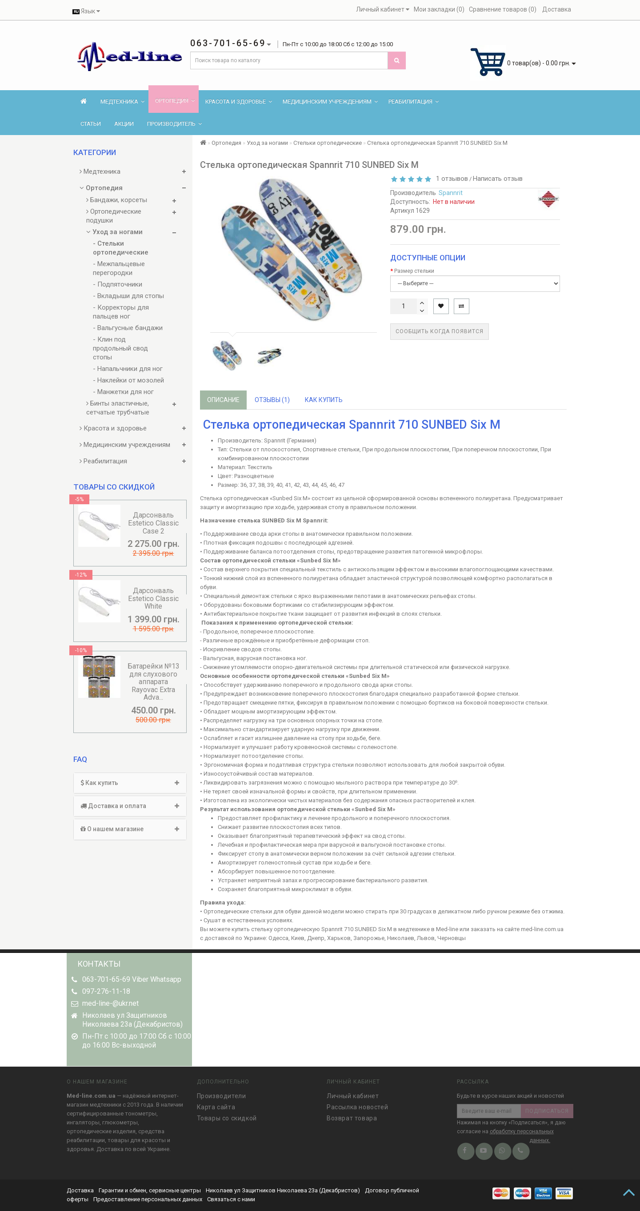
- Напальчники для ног (128, 369)
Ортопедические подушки (113, 215)
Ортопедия (175, 100)
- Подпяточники (117, 284)
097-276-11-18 (106, 991)
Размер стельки (414, 271)
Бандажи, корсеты (116, 200)
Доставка (81, 1190)
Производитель (174, 123)
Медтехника (122, 101)
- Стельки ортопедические (120, 247)
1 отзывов (450, 179)
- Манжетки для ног (123, 392)
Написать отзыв (498, 179)
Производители (221, 1092)
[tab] (130, 783)
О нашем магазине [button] (130, 829)
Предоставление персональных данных (147, 1199)
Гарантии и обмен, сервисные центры (150, 1190)
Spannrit (451, 192)
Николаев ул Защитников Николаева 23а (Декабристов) (283, 1190)
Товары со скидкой (227, 1115)
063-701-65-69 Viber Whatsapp (131, 979)
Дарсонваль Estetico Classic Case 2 (153, 523)
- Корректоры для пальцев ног (121, 311)
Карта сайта (216, 1103)
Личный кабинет (353, 1092)
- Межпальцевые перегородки (119, 268)
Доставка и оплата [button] (130, 805)
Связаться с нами (231, 1199)
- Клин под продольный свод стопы (120, 348)
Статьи (90, 123)
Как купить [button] (130, 782)
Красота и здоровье (238, 101)
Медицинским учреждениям (330, 101)
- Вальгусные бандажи (128, 328)
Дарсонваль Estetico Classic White (153, 598)
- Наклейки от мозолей (128, 380)
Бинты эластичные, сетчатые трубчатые (117, 407)
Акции (124, 123)
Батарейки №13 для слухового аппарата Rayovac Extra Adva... (154, 681)
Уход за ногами (114, 232)
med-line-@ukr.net (110, 1003)
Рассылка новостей (357, 1103)
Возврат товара (352, 1115)
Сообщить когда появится (440, 331)
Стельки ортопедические (327, 142)
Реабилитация (413, 101)
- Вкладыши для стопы (128, 296)
